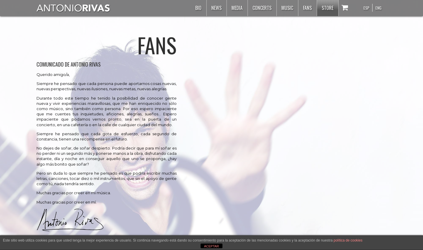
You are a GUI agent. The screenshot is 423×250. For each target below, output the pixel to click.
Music (287, 7)
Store (327, 7)
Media (237, 7)
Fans (307, 7)
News (216, 7)
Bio (198, 7)
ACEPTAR (211, 246)
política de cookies (348, 240)
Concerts (262, 7)
